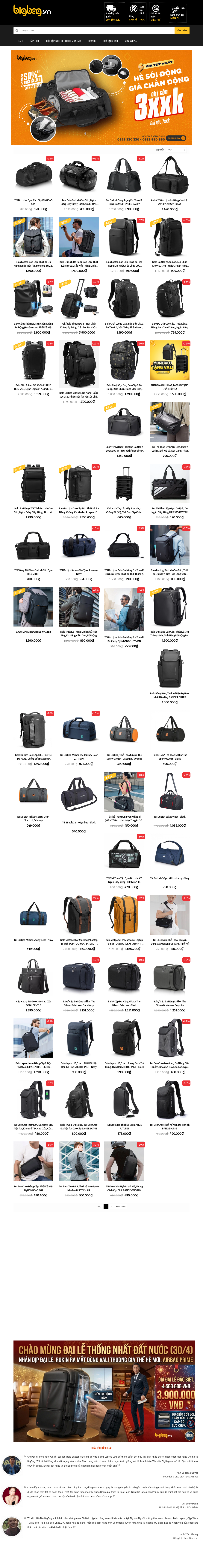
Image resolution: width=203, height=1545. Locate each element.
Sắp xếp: (158, 149)
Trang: (99, 1206)
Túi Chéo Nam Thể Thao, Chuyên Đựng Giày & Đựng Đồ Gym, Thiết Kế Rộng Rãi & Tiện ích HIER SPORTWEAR (169, 943)
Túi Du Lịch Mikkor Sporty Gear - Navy (33, 940)
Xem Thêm (120, 1206)
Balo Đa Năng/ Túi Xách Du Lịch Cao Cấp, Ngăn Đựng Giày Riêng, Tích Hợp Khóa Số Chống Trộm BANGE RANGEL (33, 512)
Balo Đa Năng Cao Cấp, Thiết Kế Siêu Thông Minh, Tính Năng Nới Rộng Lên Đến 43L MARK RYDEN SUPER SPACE (169, 635)
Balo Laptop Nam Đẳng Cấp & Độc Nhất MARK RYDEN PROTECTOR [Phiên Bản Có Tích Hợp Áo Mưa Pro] (33, 1067)
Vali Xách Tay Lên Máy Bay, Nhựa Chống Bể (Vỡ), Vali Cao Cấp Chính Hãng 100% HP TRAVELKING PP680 (124, 512)
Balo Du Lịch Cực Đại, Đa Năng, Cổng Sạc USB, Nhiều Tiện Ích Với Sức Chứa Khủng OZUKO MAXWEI (78, 396)
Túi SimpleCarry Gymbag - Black (79, 822)
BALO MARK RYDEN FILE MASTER (33, 631)
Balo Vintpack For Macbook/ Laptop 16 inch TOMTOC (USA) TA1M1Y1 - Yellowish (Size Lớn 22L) (124, 943)
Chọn (170, 149)
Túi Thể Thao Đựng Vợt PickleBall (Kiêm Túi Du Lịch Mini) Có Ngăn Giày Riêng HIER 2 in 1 (124, 820)
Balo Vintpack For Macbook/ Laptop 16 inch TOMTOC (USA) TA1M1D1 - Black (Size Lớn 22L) (78, 943)
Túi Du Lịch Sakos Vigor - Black (169, 816)
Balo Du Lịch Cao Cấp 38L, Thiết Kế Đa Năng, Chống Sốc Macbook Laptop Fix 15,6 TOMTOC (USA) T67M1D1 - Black (79, 512)
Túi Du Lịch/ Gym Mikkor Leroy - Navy (169, 878)
